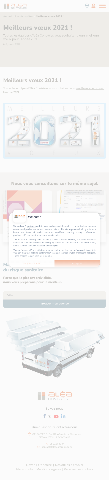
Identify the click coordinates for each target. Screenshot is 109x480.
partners (31, 226)
